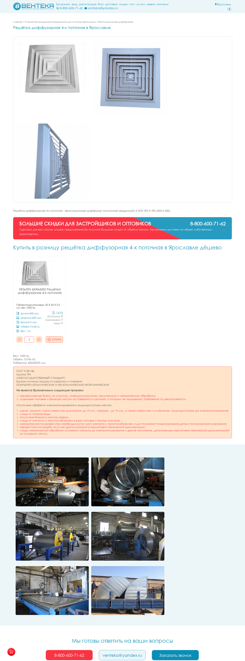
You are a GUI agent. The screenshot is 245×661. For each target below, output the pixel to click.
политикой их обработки (195, 649)
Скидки (124, 4)
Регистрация (88, 4)
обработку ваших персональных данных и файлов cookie (124, 649)
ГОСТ (133, 4)
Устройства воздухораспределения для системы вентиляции (60, 21)
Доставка (112, 4)
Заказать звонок (175, 596)
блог (102, 4)
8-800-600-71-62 (69, 596)
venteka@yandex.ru (122, 596)
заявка (151, 4)
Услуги (141, 4)
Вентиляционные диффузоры (115, 21)
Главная (17, 21)
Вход (75, 4)
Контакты (163, 4)
